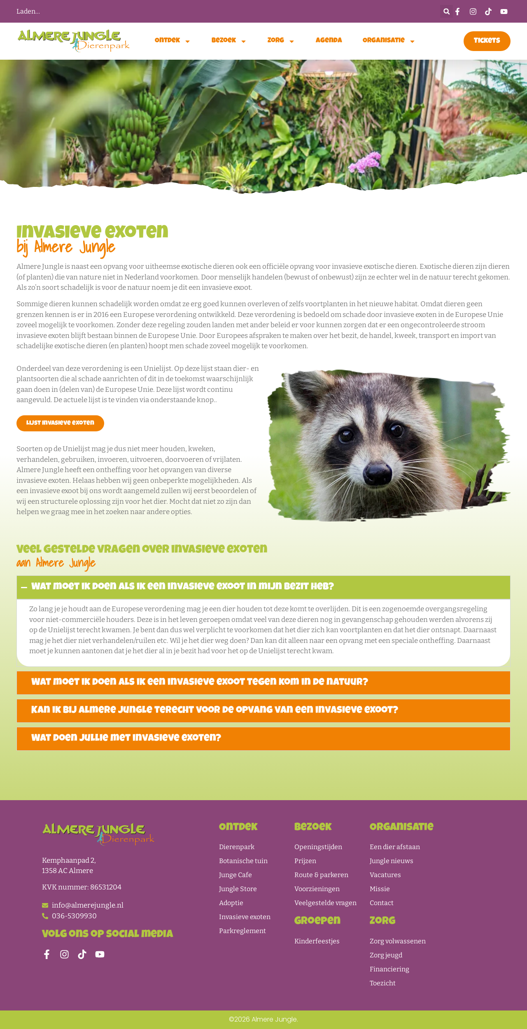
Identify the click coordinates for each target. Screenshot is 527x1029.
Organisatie (389, 41)
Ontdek (173, 41)
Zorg (281, 41)
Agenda (329, 40)
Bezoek (229, 41)
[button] (446, 11)
